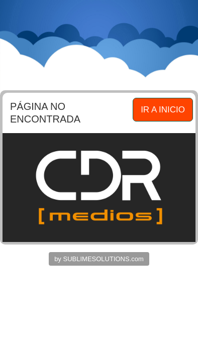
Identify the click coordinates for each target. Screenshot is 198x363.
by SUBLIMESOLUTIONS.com (99, 259)
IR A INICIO (163, 109)
